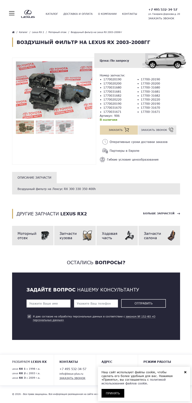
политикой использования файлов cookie (134, 381)
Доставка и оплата (78, 13)
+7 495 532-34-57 (162, 9)
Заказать (116, 129)
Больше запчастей (158, 213)
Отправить (144, 303)
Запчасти (75, 235)
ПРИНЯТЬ (113, 393)
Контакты (129, 13)
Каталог (52, 13)
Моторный (33, 235)
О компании (107, 13)
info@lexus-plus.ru (71, 373)
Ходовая (117, 235)
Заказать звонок (161, 18)
